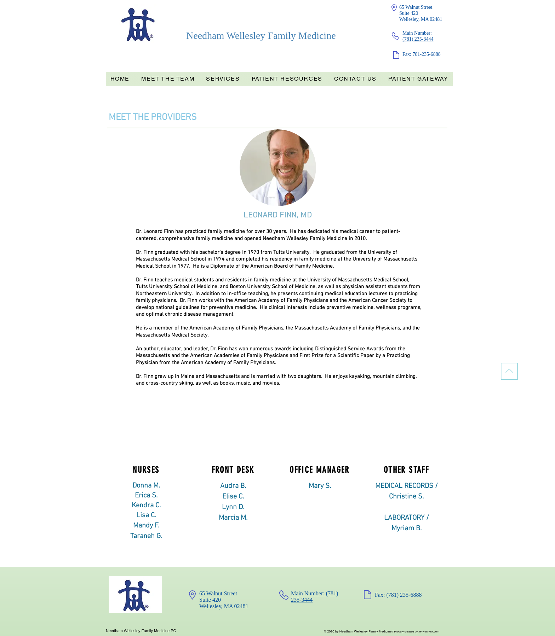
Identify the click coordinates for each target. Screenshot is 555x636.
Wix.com (433, 631)
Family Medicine (302, 35)
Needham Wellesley (227, 35)
